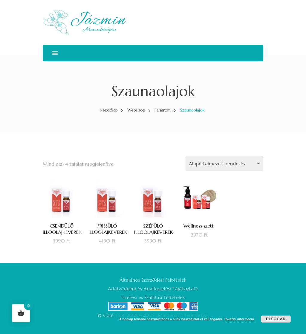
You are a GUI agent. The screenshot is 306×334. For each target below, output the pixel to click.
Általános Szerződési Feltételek (153, 280)
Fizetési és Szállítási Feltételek (153, 297)
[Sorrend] (224, 163)
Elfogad (276, 319)
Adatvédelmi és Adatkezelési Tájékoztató (153, 289)
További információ (239, 319)
